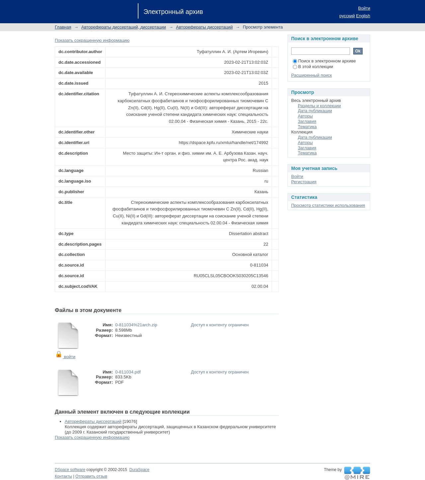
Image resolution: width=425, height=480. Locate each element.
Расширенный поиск (311, 75)
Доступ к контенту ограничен (220, 324)
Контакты (63, 476)
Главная (63, 27)
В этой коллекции (313, 66)
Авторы (305, 116)
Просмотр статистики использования (328, 205)
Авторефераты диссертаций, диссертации (123, 27)
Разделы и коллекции (319, 105)
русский (347, 15)
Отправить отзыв (91, 476)
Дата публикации (315, 110)
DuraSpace (139, 469)
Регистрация (303, 181)
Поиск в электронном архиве (324, 60)
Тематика (307, 126)
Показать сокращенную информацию (92, 40)
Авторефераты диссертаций (204, 27)
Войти (364, 8)
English (363, 15)
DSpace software (70, 469)
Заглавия (307, 121)
